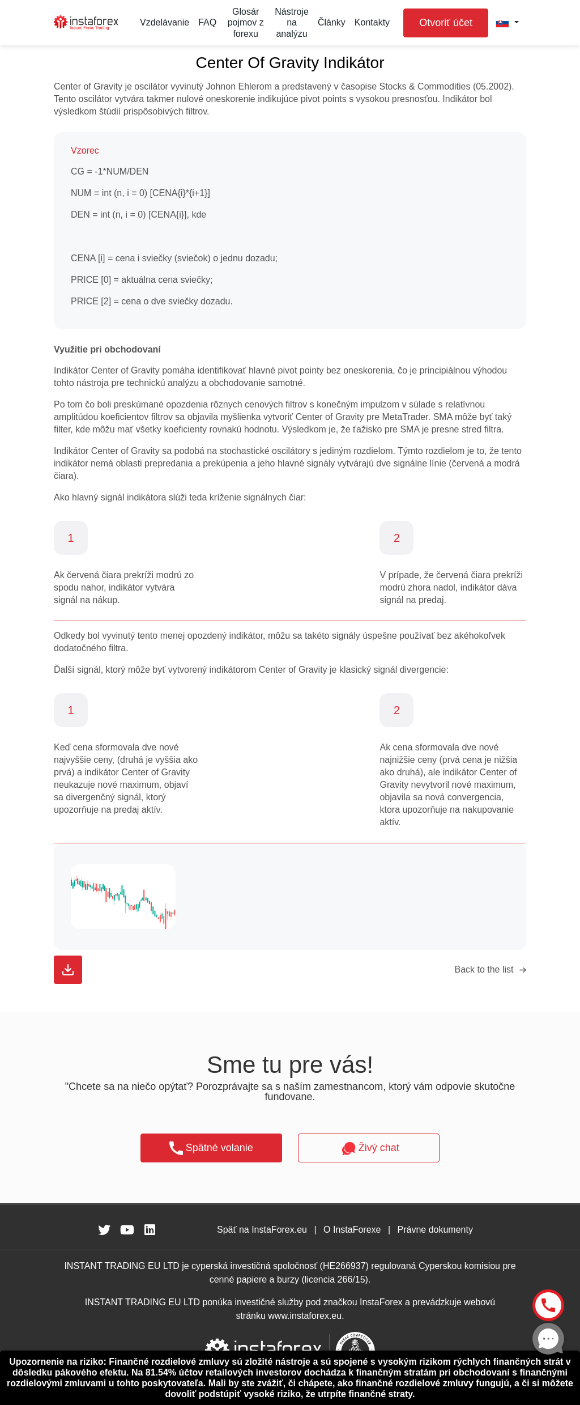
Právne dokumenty (435, 1229)
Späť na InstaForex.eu (262, 1229)
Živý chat (369, 1148)
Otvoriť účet (445, 22)
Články (332, 22)
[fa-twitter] (104, 1229)
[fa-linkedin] (149, 1229)
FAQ (207, 22)
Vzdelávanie (164, 22)
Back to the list (483, 969)
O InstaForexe (352, 1229)
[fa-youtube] (126, 1229)
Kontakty (372, 22)
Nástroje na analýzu (292, 22)
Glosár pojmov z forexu (246, 22)
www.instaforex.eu (305, 1316)
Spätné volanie (211, 1148)
